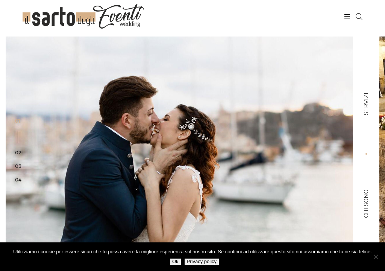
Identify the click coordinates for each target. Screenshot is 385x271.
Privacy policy (202, 261)
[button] (18, 133)
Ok (175, 261)
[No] (375, 256)
